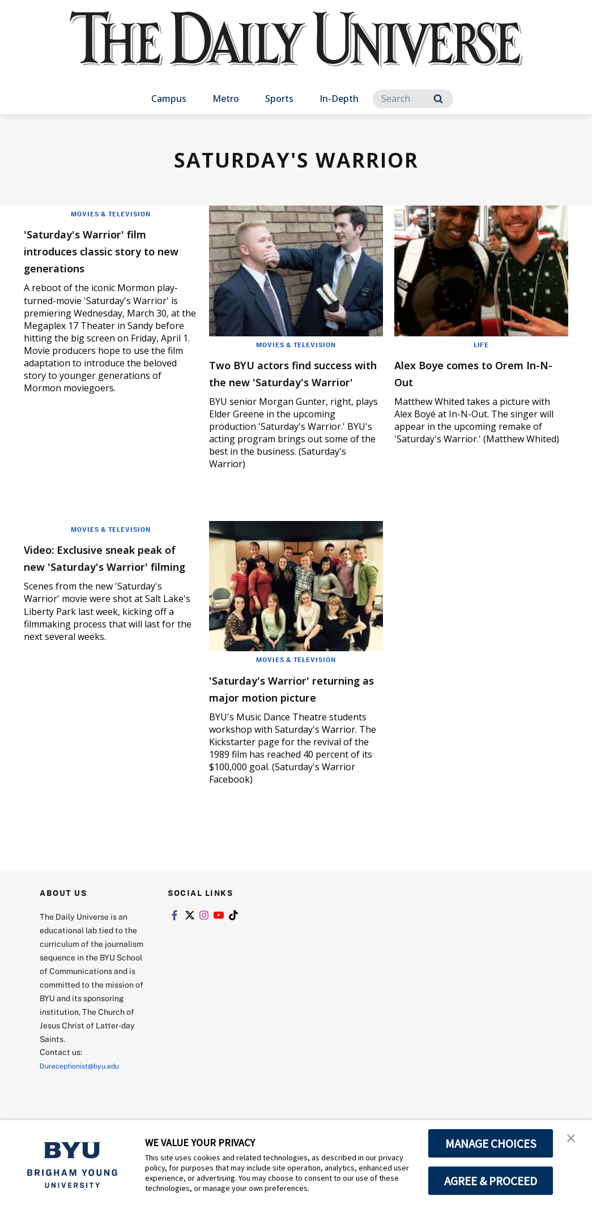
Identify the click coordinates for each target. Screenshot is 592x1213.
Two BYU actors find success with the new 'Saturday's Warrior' (280, 380)
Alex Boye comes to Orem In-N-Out (478, 372)
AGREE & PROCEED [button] (491, 1181)
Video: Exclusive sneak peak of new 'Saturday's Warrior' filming (103, 582)
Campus (168, 98)
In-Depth (339, 98)
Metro (225, 98)
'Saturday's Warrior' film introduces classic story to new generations (105, 250)
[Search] (413, 99)
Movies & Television (111, 213)
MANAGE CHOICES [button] (491, 1143)
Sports (279, 98)
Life (481, 344)
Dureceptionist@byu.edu (85, 1099)
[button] (573, 1140)
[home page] (296, 50)
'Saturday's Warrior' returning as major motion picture (275, 713)
